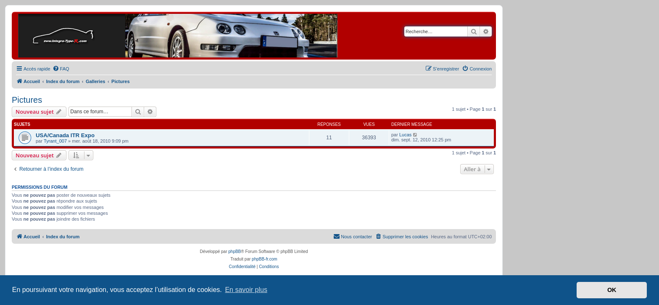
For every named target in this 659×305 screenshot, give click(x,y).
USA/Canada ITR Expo (65, 135)
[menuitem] (61, 69)
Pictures (27, 99)
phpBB (234, 251)
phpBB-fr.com (264, 259)
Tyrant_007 (55, 140)
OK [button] (612, 290)
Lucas (405, 134)
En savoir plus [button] (246, 289)
